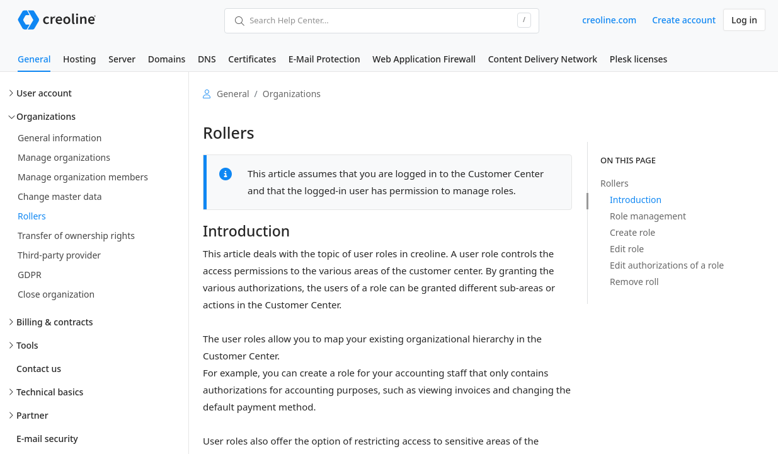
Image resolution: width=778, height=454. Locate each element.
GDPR (30, 275)
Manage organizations (64, 157)
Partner (32, 415)
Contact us (38, 369)
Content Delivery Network (542, 59)
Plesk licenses (639, 59)
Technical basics (49, 392)
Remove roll (634, 282)
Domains (166, 59)
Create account (684, 20)
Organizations (46, 116)
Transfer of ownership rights (76, 236)
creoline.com (609, 20)
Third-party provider (59, 255)
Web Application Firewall (424, 59)
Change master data (60, 196)
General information (59, 138)
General (34, 59)
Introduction (635, 200)
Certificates (252, 59)
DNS (207, 59)
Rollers (32, 216)
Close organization (56, 294)
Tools (27, 345)
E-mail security (47, 439)
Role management (648, 216)
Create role (632, 232)
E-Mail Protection (324, 59)
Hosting (79, 59)
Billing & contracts (54, 322)
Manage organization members (83, 177)
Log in (744, 20)
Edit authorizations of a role (667, 265)
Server (121, 59)
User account (44, 93)
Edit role (627, 249)
